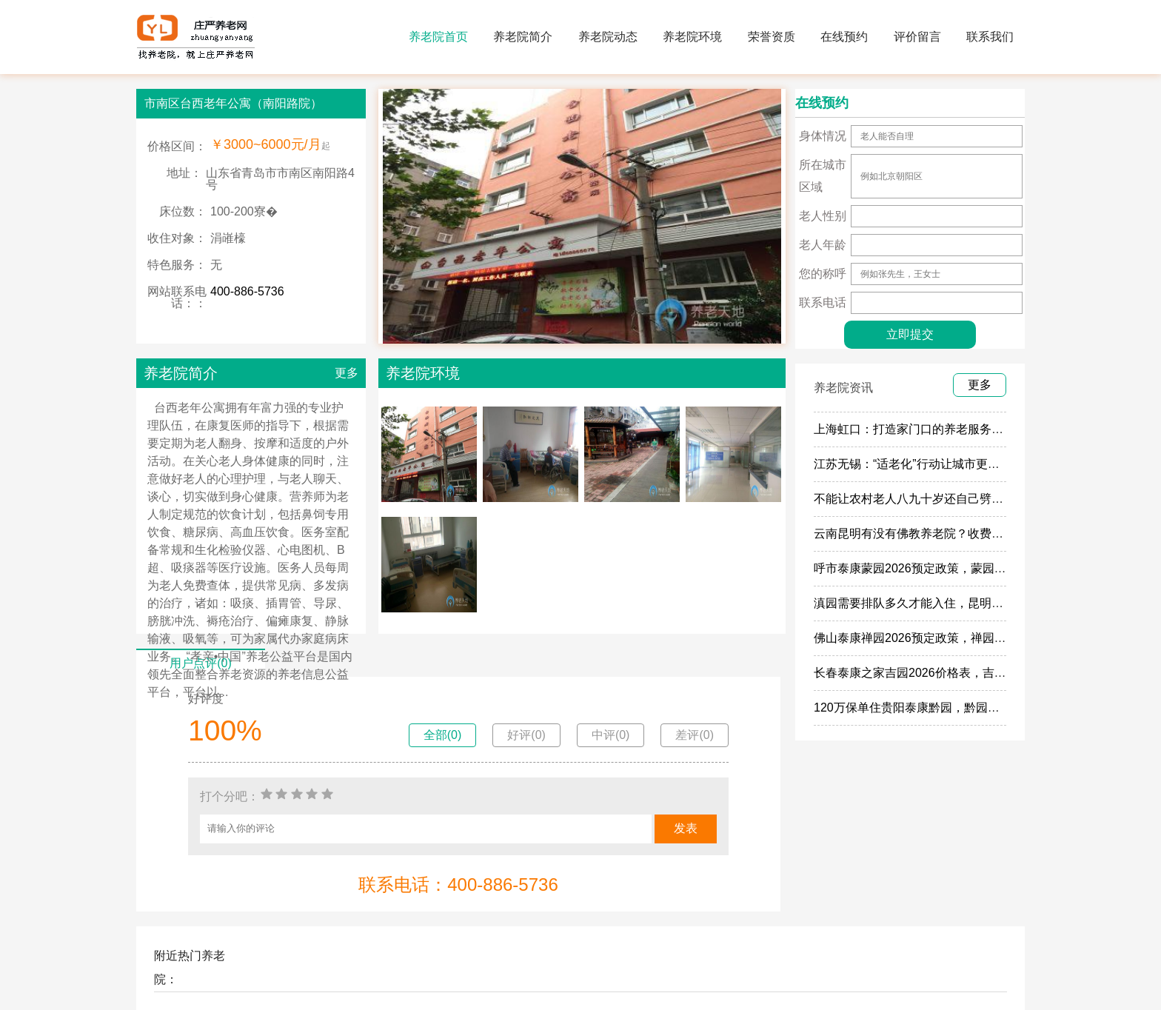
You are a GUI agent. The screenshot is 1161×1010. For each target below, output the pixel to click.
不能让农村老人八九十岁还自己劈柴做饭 (920, 498)
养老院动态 (608, 36)
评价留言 (917, 36)
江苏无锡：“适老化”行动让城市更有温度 (918, 464)
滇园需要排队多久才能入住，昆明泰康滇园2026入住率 (957, 603)
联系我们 (990, 36)
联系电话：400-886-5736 (458, 884)
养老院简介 (522, 36)
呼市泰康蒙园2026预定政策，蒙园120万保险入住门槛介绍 (967, 568)
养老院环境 (692, 36)
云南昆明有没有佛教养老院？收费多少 (914, 533)
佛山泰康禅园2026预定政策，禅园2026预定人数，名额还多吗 (976, 638)
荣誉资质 (771, 36)
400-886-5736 (247, 291)
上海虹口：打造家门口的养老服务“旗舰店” (924, 429)
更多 (346, 373)
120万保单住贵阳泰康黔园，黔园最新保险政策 (936, 707)
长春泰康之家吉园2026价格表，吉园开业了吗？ (939, 672)
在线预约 (844, 36)
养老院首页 (438, 36)
